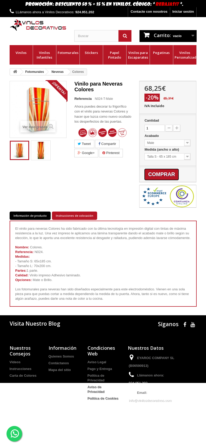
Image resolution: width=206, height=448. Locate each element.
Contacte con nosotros (149, 11)
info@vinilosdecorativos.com (150, 400)
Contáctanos (59, 363)
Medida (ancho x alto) (162, 149)
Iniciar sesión (183, 11)
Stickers (91, 52)
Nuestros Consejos (20, 351)
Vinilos (21, 52)
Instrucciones (21, 369)
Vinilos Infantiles (44, 55)
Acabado (152, 136)
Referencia (82, 99)
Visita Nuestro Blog (35, 323)
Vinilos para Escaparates (138, 55)
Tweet (84, 144)
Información (62, 348)
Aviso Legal (97, 362)
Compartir (107, 144)
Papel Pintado (114, 55)
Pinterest (110, 153)
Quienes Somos (61, 356)
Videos (15, 362)
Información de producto (30, 216)
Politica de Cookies (103, 398)
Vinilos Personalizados (185, 55)
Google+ (86, 153)
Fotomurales (68, 52)
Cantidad (151, 120)
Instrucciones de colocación (74, 216)
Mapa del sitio (60, 370)
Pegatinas (161, 52)
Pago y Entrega (100, 369)
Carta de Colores (23, 375)
